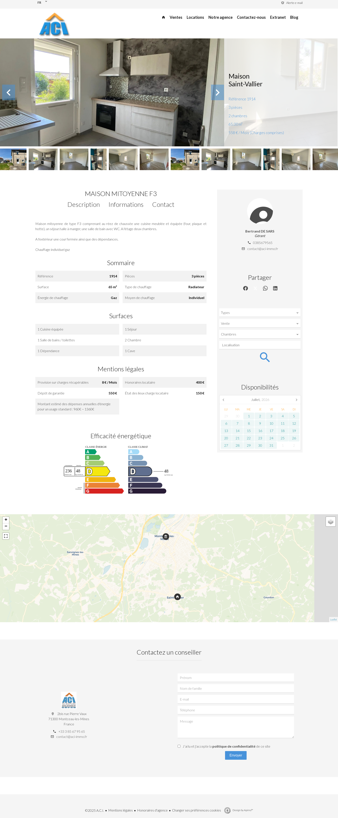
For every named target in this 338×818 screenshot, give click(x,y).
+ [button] (6, 520)
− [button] (6, 526)
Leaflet (333, 619)
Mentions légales (120, 810)
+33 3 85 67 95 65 (71, 731)
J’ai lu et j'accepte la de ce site (226, 746)
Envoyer (236, 755)
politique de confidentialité (233, 746)
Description (83, 204)
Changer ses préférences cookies (196, 810)
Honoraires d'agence (152, 810)
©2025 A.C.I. (94, 810)
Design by (242, 810)
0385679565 (262, 242)
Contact (163, 204)
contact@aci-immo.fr (262, 249)
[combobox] (259, 312)
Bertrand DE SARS (259, 231)
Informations (126, 204)
